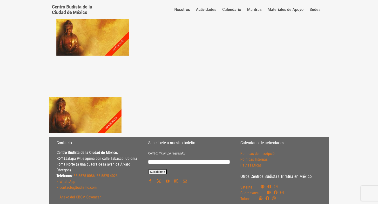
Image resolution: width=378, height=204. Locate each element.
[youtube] (167, 181)
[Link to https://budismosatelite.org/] (262, 187)
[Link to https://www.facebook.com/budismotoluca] (267, 198)
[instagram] (176, 181)
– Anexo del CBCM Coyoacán (78, 197)
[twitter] (159, 181)
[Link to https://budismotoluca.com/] (261, 198)
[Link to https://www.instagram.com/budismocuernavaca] (282, 192)
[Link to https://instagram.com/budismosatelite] (275, 187)
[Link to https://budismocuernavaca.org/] (269, 192)
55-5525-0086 (84, 176)
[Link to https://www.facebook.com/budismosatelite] (269, 187)
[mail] (185, 181)
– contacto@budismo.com (76, 187)
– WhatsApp (65, 181)
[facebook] (150, 181)
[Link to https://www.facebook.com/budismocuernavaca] (275, 192)
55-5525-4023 (107, 176)
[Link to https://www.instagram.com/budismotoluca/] (274, 198)
